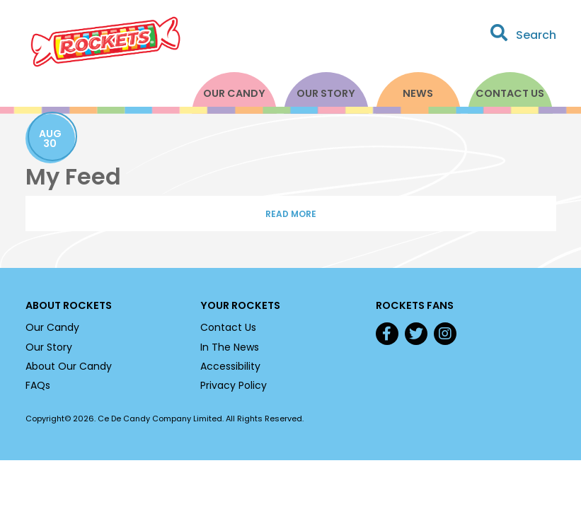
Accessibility (230, 366)
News (418, 93)
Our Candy (234, 93)
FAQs (37, 385)
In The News (229, 347)
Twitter (416, 333)
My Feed (73, 176)
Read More (290, 214)
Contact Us (510, 93)
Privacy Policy (233, 385)
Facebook (387, 333)
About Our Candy (68, 366)
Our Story (326, 93)
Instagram (445, 333)
